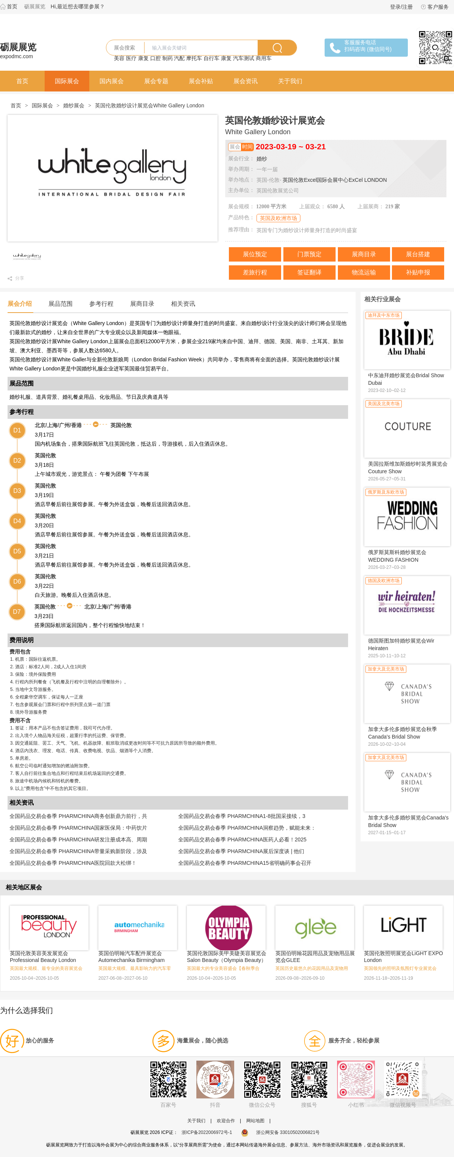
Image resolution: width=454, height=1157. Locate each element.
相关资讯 (183, 303)
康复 (143, 58)
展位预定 (255, 254)
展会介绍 (20, 303)
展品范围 (60, 303)
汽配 (179, 58)
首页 (12, 6)
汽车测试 (243, 58)
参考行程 (101, 303)
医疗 (131, 58)
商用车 (264, 58)
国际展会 (67, 81)
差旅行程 (255, 272)
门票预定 (309, 254)
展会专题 (156, 81)
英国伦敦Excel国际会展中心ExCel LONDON (335, 180)
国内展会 (112, 81)
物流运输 (364, 272)
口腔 (155, 58)
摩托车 (194, 58)
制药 (167, 58)
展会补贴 (201, 81)
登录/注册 (401, 7)
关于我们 (290, 81)
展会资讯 (245, 81)
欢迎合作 (226, 1120)
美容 (119, 58)
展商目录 (364, 254)
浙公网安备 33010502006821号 (280, 1132)
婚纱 (262, 159)
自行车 (211, 58)
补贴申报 (418, 272)
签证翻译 (309, 272)
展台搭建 (418, 254)
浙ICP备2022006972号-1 (207, 1132)
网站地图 (255, 1120)
